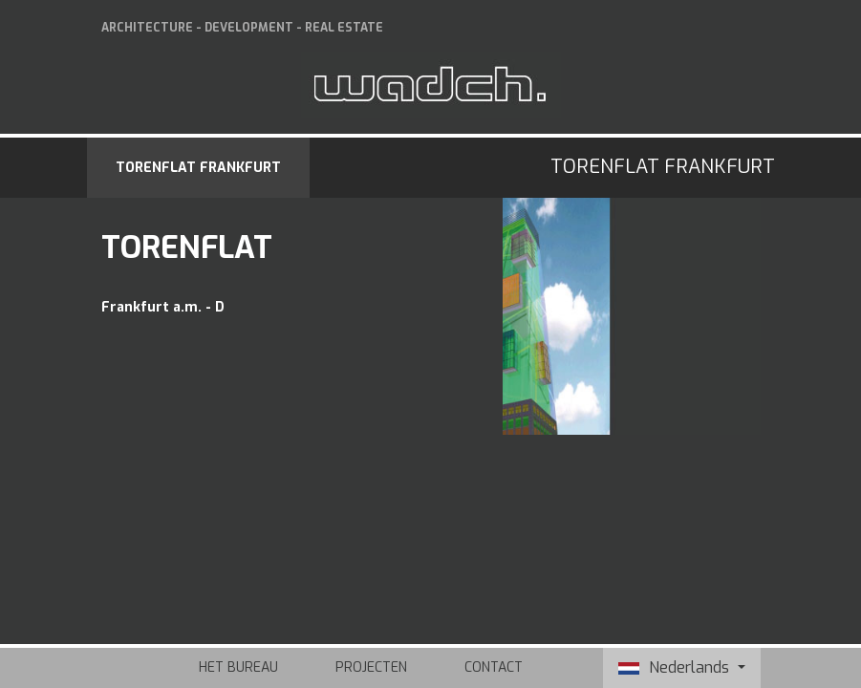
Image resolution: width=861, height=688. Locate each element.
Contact (493, 667)
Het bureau (238, 667)
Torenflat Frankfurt (198, 168)
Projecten (371, 667)
